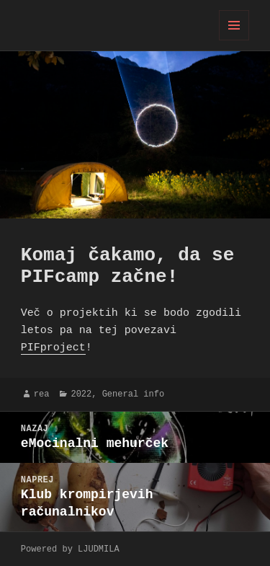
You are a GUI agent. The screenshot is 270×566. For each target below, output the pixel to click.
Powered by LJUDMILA (70, 549)
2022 (81, 394)
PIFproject (53, 348)
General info (133, 394)
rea (42, 394)
